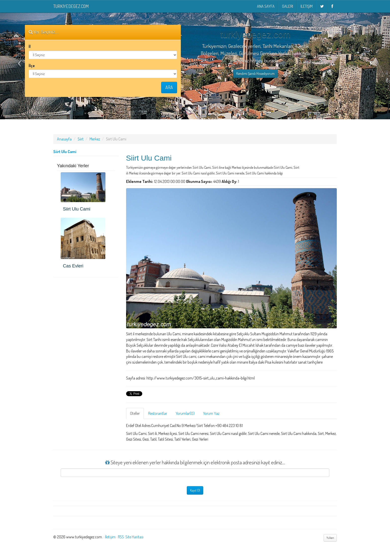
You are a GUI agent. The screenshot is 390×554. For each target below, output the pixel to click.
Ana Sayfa (266, 6)
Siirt (81, 138)
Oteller (135, 413)
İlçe (32, 65)
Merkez (95, 138)
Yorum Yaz (211, 413)
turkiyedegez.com (71, 6)
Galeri (287, 6)
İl (30, 46)
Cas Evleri (73, 265)
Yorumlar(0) (185, 413)
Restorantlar (157, 413)
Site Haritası (134, 536)
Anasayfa (64, 138)
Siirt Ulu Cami (76, 209)
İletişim (306, 6)
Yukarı (330, 538)
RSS (121, 536)
